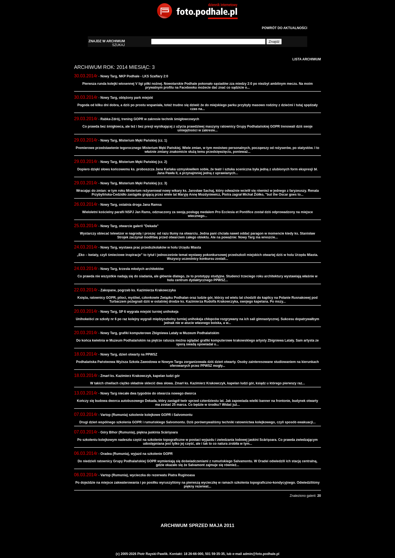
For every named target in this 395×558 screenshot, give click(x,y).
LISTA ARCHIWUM (306, 59)
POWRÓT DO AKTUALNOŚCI (284, 28)
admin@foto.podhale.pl (261, 554)
